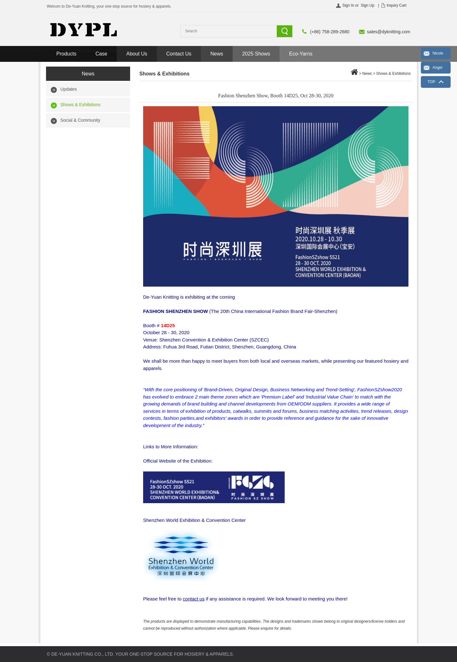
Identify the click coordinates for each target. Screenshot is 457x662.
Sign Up (367, 5)
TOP (431, 82)
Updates (68, 89)
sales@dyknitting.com (388, 31)
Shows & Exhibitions (80, 104)
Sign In (348, 5)
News (216, 53)
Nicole (438, 53)
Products (66, 53)
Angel (437, 67)
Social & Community (80, 120)
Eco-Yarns (301, 53)
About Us (136, 53)
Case (101, 53)
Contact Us (178, 53)
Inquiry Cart (396, 5)
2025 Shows (256, 53)
